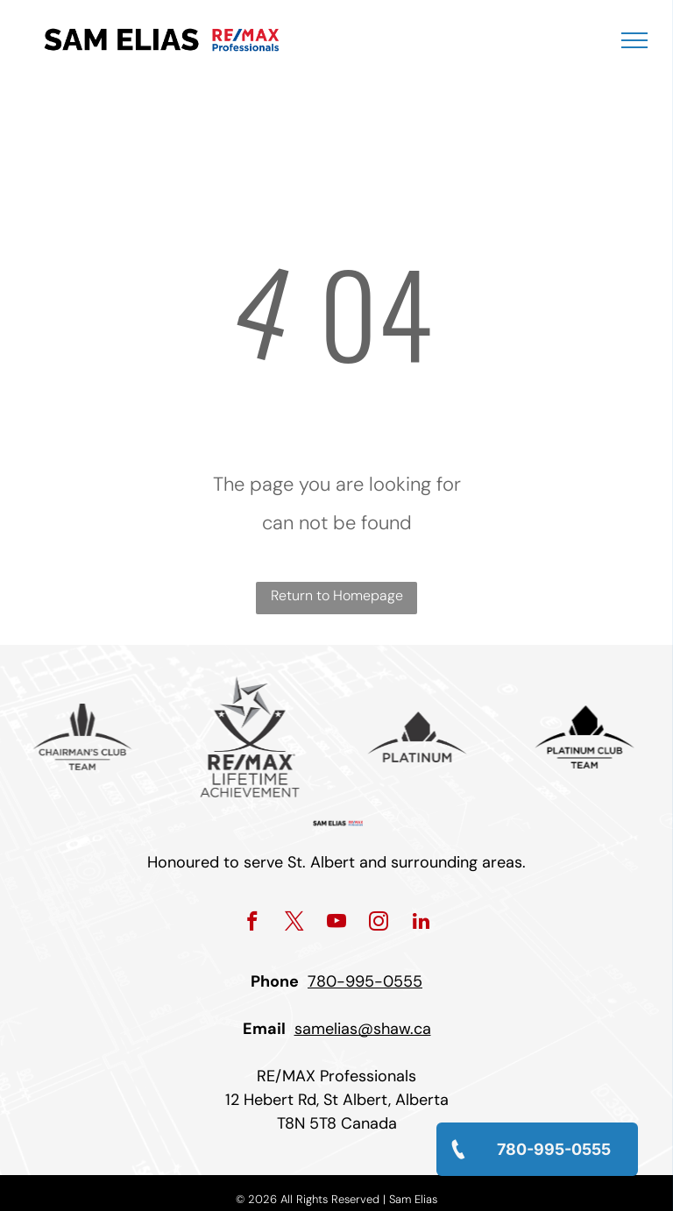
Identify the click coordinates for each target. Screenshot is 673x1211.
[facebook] (252, 923)
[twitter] (294, 923)
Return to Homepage (337, 595)
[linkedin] (421, 923)
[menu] (634, 40)
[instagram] (379, 923)
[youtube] (336, 923)
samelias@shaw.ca (362, 1028)
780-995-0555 (365, 981)
